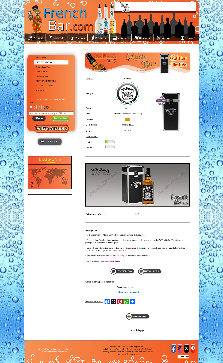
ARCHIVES (41, 90)
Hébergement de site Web (113, 351)
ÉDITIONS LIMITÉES (46, 81)
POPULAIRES (42, 71)
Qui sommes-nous (116, 346)
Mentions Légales (133, 346)
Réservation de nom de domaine (139, 351)
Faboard (148, 349)
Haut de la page (137, 330)
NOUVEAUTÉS (43, 67)
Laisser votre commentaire (129, 292)
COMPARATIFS (43, 76)
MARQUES (41, 57)
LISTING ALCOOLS (45, 62)
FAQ (144, 346)
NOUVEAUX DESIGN (46, 85)
